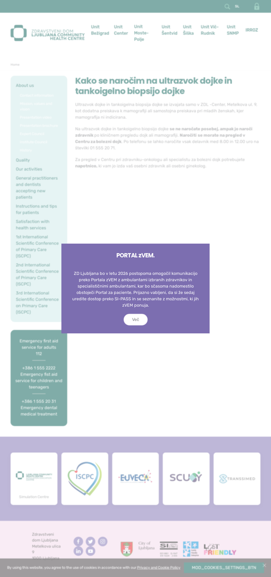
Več (135, 319)
